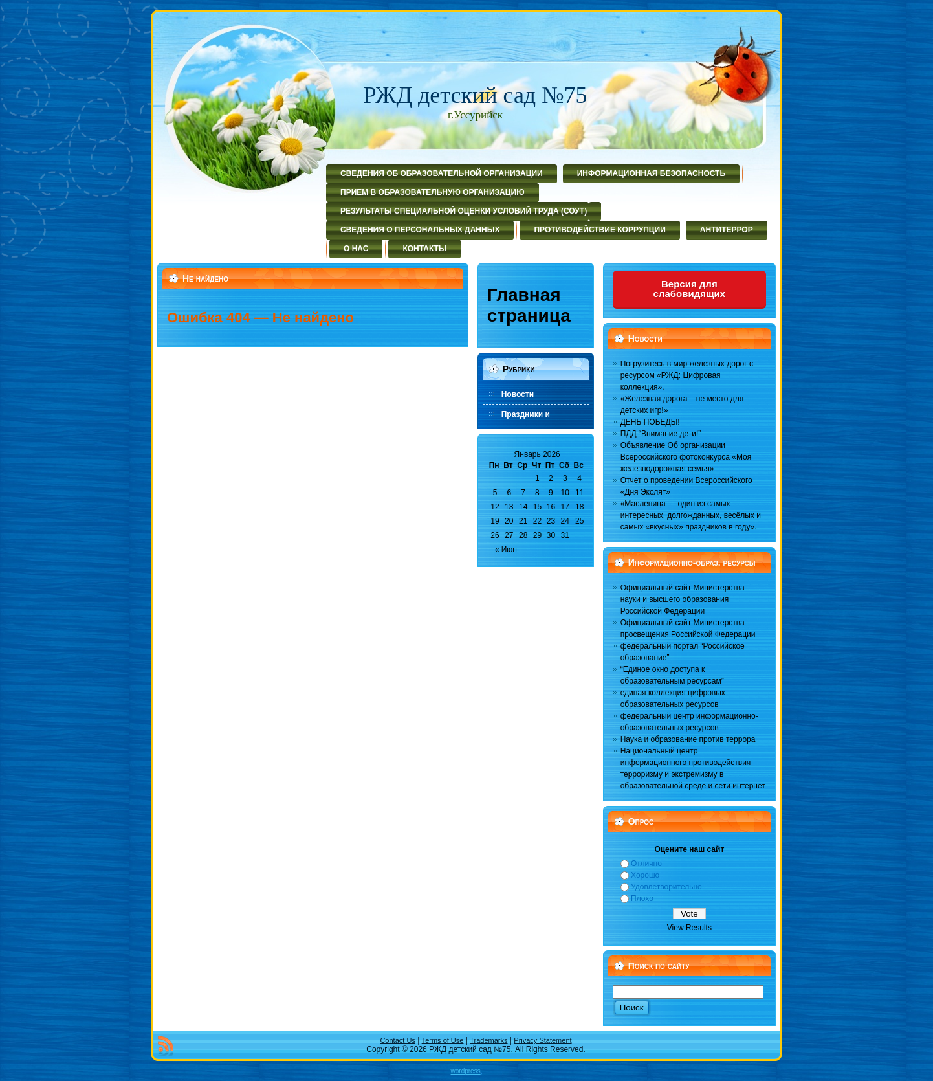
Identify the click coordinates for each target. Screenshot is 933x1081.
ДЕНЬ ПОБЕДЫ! (650, 422)
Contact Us (397, 1040)
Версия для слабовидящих (689, 288)
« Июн (506, 549)
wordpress (466, 1071)
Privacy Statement (542, 1040)
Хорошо (645, 875)
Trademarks (488, 1040)
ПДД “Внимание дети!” (660, 433)
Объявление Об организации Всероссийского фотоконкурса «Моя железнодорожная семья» (686, 457)
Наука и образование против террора (688, 739)
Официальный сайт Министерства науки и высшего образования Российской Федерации (682, 599)
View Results (689, 927)
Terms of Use (443, 1040)
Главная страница (529, 305)
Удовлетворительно (666, 886)
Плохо (642, 898)
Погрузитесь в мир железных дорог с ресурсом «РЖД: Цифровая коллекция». (686, 375)
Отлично (646, 863)
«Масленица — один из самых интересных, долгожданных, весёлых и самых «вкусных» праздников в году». (690, 515)
